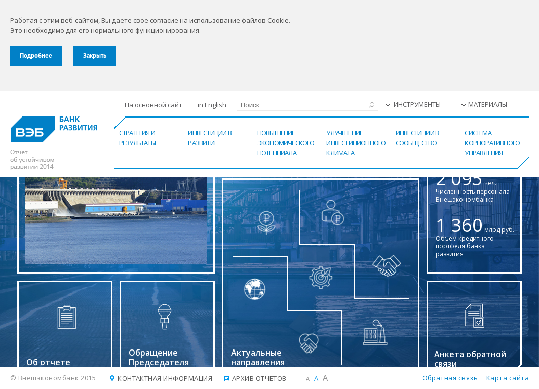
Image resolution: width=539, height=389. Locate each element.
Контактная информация (165, 378)
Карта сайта (507, 377)
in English (212, 104)
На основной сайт (153, 104)
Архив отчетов (259, 378)
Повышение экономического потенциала (286, 143)
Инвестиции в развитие (209, 137)
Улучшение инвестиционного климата (356, 143)
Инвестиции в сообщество (417, 137)
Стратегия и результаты (137, 137)
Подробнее (36, 55)
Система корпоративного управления (492, 143)
